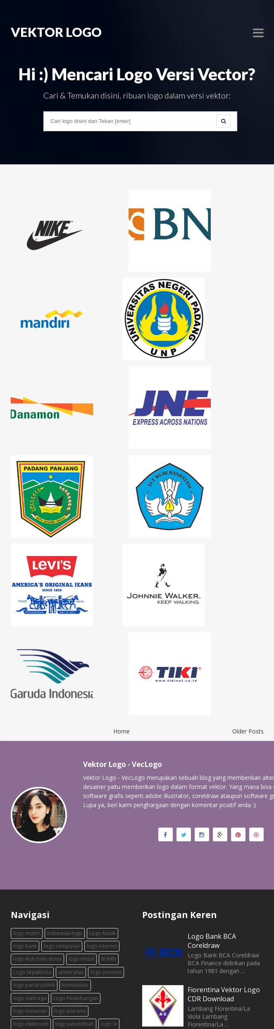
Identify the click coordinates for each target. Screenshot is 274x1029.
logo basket (51, 937)
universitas (70, 872)
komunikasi (75, 885)
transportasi (57, 962)
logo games (55, 950)
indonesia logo (64, 833)
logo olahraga (29, 898)
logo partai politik (34, 885)
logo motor (26, 833)
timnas (86, 962)
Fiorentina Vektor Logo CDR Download (224, 894)
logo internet (102, 846)
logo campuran (62, 846)
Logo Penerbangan (75, 898)
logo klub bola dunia (37, 859)
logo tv (109, 924)
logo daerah (86, 937)
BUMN (108, 859)
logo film (23, 950)
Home (121, 631)
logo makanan (92, 950)
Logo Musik (102, 833)
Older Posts (248, 631)
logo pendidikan (74, 924)
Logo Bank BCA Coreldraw (212, 841)
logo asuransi (70, 911)
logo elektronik (30, 924)
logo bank (25, 846)
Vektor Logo (41, 1008)
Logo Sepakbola (32, 872)
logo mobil (81, 859)
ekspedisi (24, 962)
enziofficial (159, 1008)
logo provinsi (106, 872)
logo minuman (30, 911)
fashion (22, 937)
